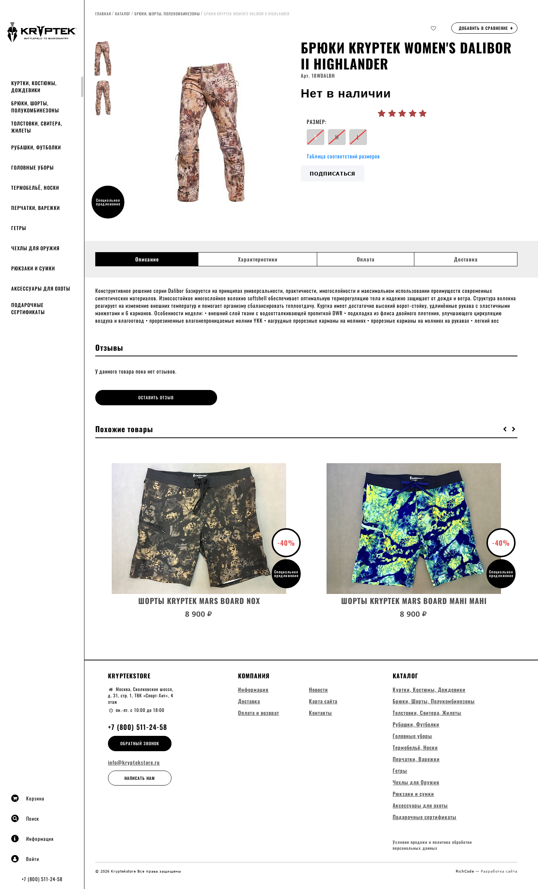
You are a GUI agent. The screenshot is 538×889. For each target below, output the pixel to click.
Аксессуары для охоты (40, 288)
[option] (211, 132)
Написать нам (139, 778)
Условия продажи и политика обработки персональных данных (432, 845)
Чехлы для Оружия (35, 248)
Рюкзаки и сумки (33, 268)
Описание (147, 259)
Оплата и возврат (258, 712)
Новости (318, 689)
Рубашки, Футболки (36, 147)
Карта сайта (323, 700)
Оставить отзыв (148, 397)
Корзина (27, 798)
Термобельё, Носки (35, 187)
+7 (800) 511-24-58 (42, 879)
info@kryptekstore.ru (134, 762)
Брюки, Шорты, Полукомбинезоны (35, 106)
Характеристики (258, 259)
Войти (25, 858)
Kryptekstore (129, 675)
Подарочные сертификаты (28, 308)
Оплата (366, 259)
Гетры (18, 228)
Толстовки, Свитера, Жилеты (36, 127)
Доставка (466, 259)
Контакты (320, 712)
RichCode (466, 870)
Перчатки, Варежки (35, 207)
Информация (32, 838)
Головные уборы (32, 167)
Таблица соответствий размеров (343, 156)
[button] (505, 428)
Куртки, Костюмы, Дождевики (34, 86)
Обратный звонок (139, 743)
